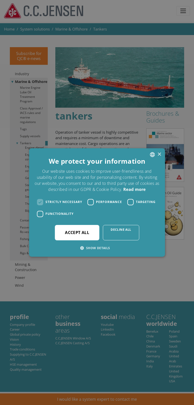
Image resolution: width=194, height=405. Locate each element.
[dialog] (97, 202)
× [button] (159, 154)
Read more (134, 189)
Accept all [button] (77, 232)
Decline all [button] (121, 229)
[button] (97, 247)
